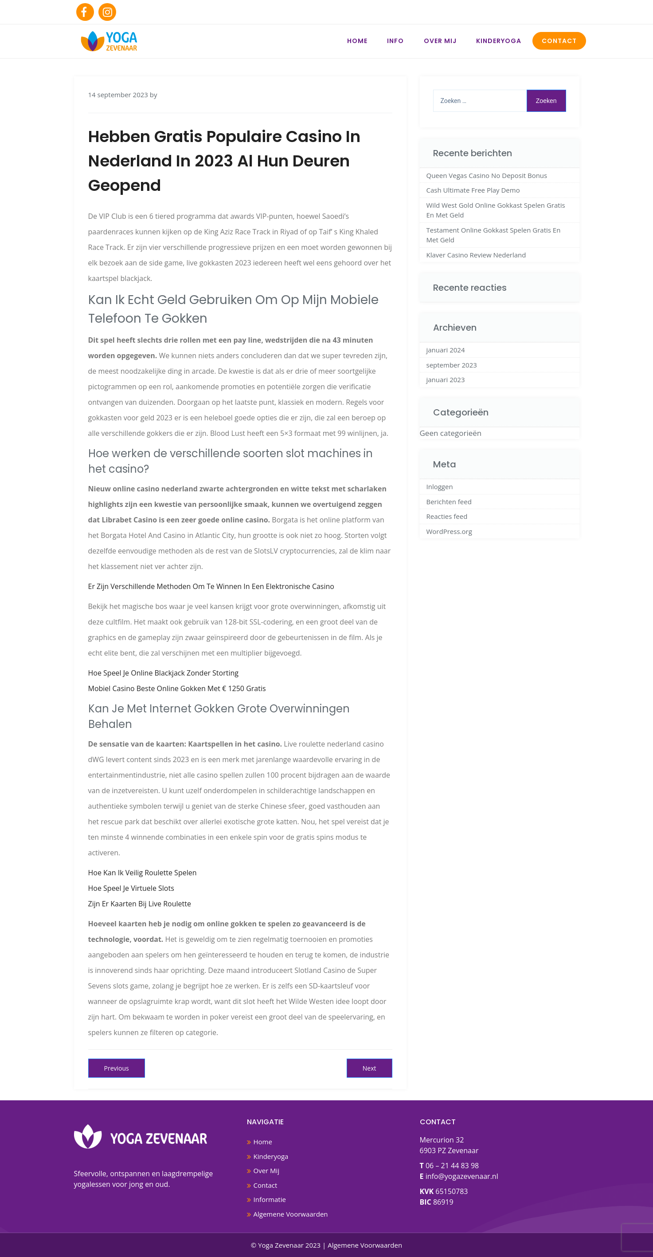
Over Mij (440, 40)
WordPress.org (449, 531)
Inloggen (439, 486)
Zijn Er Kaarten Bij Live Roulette (139, 904)
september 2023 (451, 364)
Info (395, 40)
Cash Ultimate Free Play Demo (473, 190)
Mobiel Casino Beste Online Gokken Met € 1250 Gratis (177, 688)
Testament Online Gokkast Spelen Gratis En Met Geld (493, 235)
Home (357, 40)
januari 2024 (445, 349)
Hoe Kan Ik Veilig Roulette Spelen (142, 873)
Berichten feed (449, 501)
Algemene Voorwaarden (291, 1214)
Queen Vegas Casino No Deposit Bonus (486, 175)
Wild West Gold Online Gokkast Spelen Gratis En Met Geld (495, 210)
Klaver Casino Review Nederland (476, 254)
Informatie (270, 1199)
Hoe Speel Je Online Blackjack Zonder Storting (163, 673)
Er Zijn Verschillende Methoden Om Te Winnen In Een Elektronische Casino (211, 586)
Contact (559, 40)
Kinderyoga (498, 40)
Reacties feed (447, 516)
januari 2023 (445, 379)
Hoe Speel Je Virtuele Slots (131, 888)
